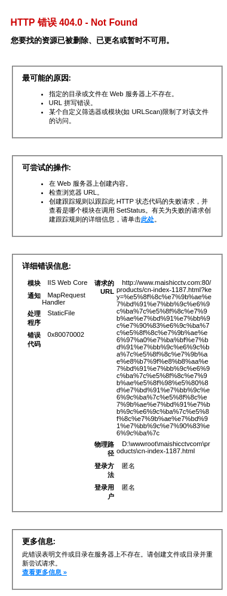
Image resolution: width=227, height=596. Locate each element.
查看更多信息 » (44, 572)
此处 (147, 219)
